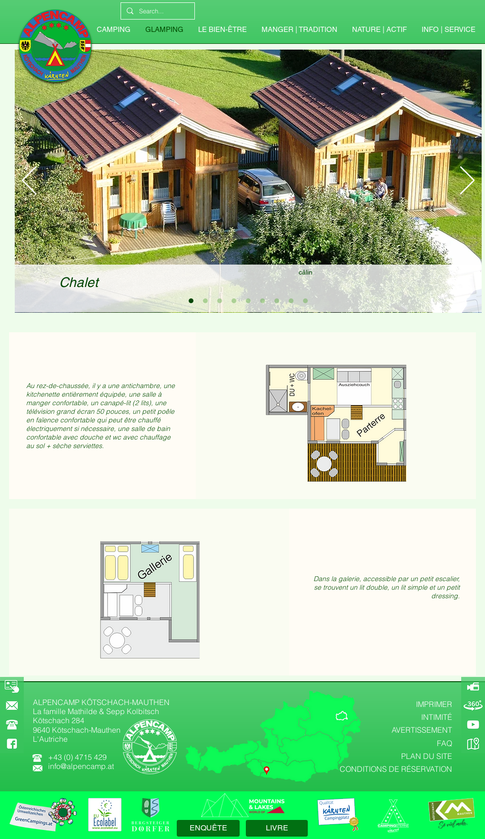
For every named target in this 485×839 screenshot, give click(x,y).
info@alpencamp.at (81, 766)
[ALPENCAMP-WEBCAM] (473, 686)
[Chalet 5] (248, 300)
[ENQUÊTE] (208, 828)
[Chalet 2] (205, 300)
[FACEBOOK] (12, 743)
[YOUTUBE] (473, 724)
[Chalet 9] (305, 300)
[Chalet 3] (219, 300)
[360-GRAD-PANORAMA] (473, 705)
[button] (448, 29)
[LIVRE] (277, 828)
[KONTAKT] (12, 705)
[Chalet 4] (234, 300)
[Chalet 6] (262, 300)
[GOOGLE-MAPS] (473, 743)
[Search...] (156, 11)
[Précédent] (29, 181)
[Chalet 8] (291, 300)
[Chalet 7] (276, 300)
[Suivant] (467, 181)
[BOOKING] (12, 686)
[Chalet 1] (191, 300)
